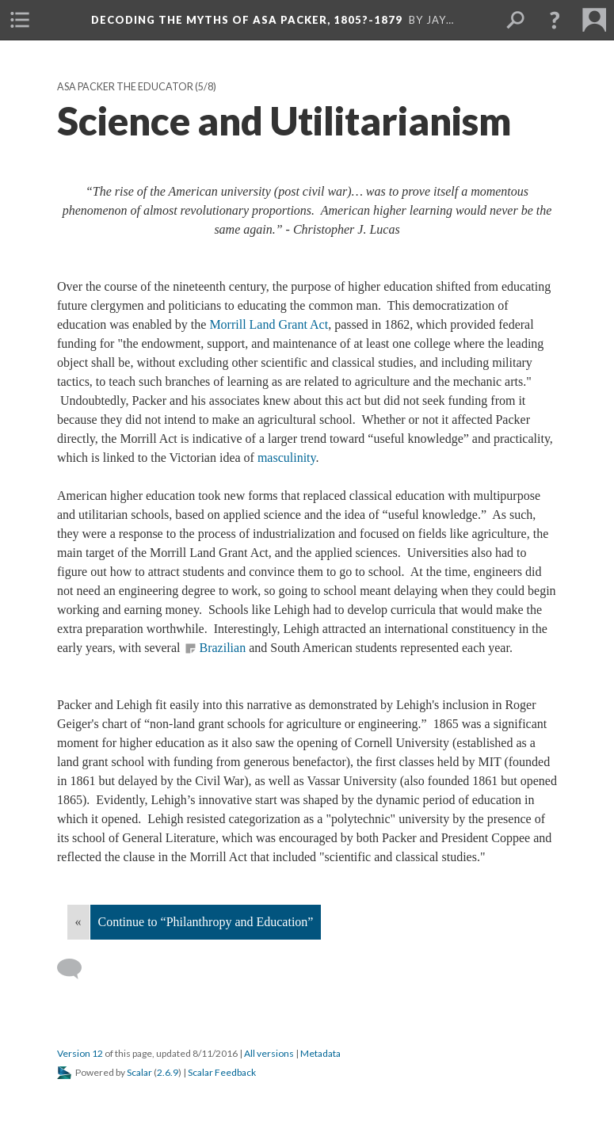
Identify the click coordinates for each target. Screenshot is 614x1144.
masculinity (286, 457)
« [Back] (78, 922)
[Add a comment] (76, 969)
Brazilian (222, 647)
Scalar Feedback (222, 1072)
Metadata (320, 1053)
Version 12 (80, 1053)
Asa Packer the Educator (125, 87)
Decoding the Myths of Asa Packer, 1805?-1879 (246, 19)
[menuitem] (20, 20)
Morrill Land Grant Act (268, 324)
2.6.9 (167, 1072)
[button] (554, 20)
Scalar (139, 1072)
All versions (269, 1053)
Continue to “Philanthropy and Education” (206, 922)
